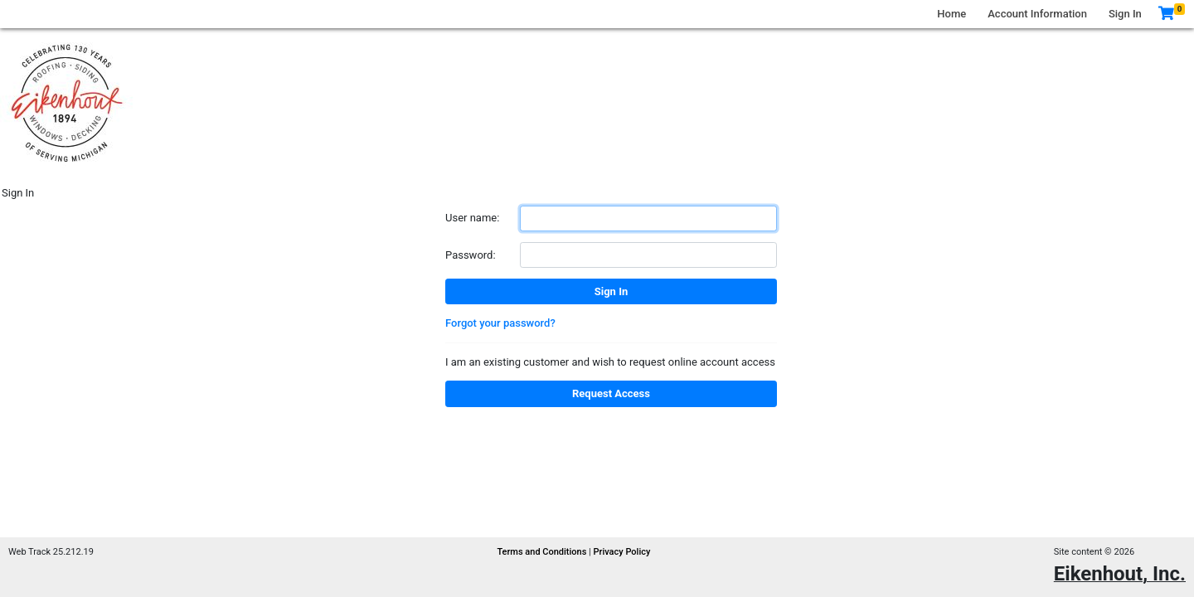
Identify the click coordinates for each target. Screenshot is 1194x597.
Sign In (1125, 13)
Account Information (1037, 13)
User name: (472, 217)
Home (951, 13)
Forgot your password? (500, 323)
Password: (470, 255)
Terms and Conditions (543, 551)
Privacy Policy (622, 551)
